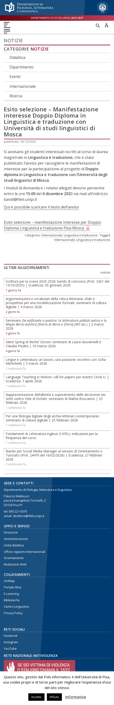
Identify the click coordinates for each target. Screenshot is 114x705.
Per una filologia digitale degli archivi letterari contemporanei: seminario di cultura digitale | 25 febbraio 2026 (52, 418)
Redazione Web (15, 564)
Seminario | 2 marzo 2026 (56, 324)
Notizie (39, 49)
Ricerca (16, 95)
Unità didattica (14, 545)
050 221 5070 (18, 511)
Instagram (11, 642)
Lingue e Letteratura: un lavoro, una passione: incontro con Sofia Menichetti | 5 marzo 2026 (56, 361)
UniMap (9, 581)
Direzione (11, 532)
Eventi (15, 76)
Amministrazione (16, 539)
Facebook (10, 636)
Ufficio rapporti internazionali (24, 552)
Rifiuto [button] (54, 697)
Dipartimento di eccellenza (57, 18)
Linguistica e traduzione (81, 235)
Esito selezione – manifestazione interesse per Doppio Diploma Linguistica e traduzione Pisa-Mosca (52, 225)
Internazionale (23, 86)
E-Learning (11, 594)
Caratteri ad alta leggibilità (106, 25)
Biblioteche (12, 600)
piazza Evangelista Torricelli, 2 (25, 500)
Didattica (17, 57)
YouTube (10, 649)
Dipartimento (22, 67)
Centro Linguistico (16, 607)
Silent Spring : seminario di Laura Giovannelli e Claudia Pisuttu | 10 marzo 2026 (53, 344)
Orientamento (14, 558)
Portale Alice (12, 587)
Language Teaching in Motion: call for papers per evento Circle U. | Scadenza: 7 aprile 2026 (57, 379)
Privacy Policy (13, 613)
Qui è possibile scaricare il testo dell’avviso (41, 207)
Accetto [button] (36, 697)
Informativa (75, 696)
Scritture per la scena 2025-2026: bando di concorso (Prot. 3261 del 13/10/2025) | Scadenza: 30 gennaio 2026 (57, 283)
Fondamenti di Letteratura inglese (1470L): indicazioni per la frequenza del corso (52, 435)
